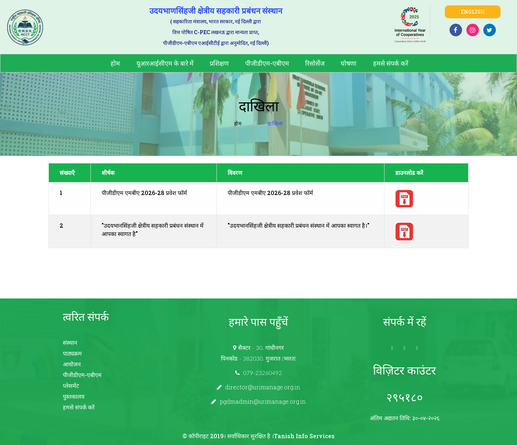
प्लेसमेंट (71, 385)
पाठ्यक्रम (72, 353)
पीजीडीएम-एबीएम (267, 63)
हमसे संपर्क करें (390, 63)
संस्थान (70, 342)
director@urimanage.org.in (262, 387)
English (473, 11)
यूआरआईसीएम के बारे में (165, 63)
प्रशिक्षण (219, 63)
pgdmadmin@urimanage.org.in (263, 401)
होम (115, 63)
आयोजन (72, 364)
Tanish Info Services (304, 436)
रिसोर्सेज (315, 63)
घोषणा (349, 63)
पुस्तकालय (73, 396)
